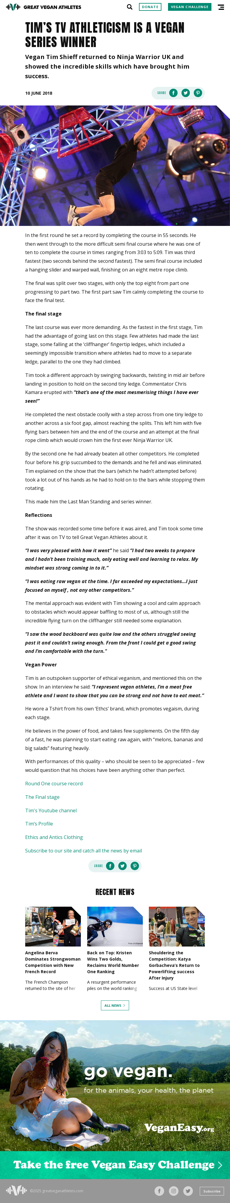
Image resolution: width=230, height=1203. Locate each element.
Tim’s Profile (39, 823)
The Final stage (42, 797)
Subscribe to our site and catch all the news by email (83, 850)
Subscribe (211, 1191)
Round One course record (54, 783)
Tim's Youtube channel (51, 810)
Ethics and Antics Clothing (54, 837)
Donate (150, 6)
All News (113, 1005)
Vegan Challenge (190, 6)
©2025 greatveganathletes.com (56, 1191)
